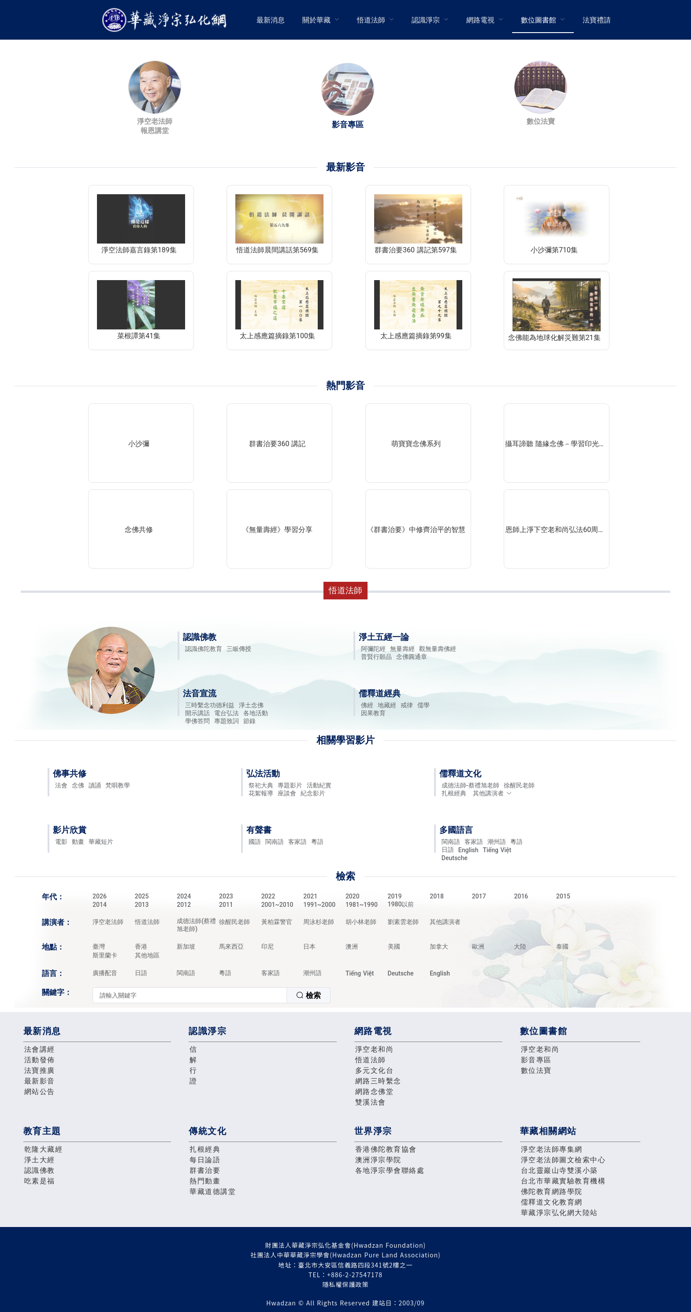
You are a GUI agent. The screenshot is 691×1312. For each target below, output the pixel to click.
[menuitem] (270, 20)
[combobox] (212, 995)
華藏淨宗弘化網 (166, 20)
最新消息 (270, 20)
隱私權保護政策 (346, 1284)
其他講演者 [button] (492, 793)
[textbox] (190, 995)
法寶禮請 (597, 20)
